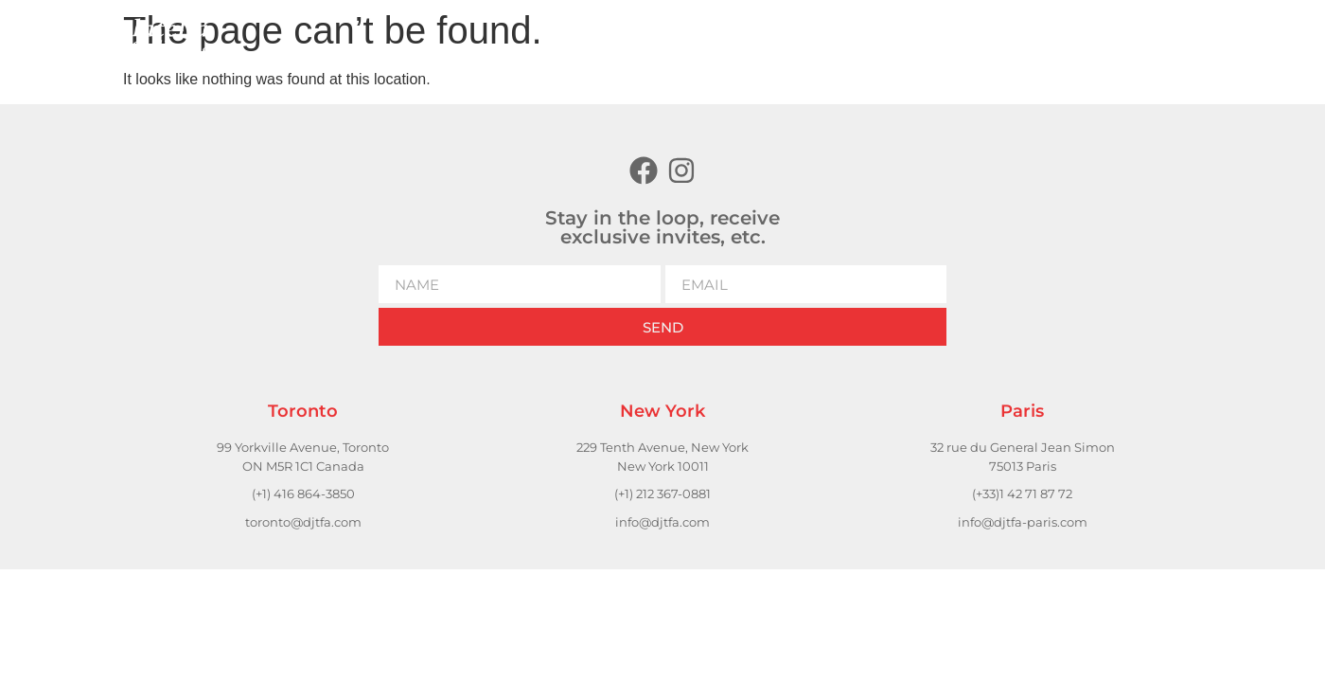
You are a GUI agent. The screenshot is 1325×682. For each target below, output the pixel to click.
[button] (984, 38)
